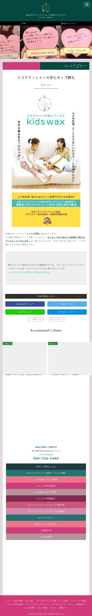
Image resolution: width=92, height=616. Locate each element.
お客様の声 (46, 530)
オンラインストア (46, 517)
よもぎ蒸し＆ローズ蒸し (46, 492)
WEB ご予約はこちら (46, 466)
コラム (70, 604)
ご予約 (23, 23)
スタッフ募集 (42, 608)
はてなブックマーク (67, 312)
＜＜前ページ (35, 319)
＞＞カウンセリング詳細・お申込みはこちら (29, 272)
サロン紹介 (29, 601)
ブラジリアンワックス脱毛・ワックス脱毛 (46, 473)
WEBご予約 (18, 601)
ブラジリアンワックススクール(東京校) (45, 505)
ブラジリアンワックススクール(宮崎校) (45, 511)
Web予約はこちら (46, 296)
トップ (8, 601)
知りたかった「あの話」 (46, 524)
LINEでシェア (25, 312)
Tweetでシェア (67, 304)
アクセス (53, 608)
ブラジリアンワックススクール (37, 604)
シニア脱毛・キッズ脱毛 (46, 479)
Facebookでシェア (25, 304)
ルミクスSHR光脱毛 (45, 485)
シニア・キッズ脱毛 (78, 601)
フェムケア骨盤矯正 (46, 498)
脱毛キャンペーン (69, 23)
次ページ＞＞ (56, 319)
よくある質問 (46, 536)
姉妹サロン (63, 608)
